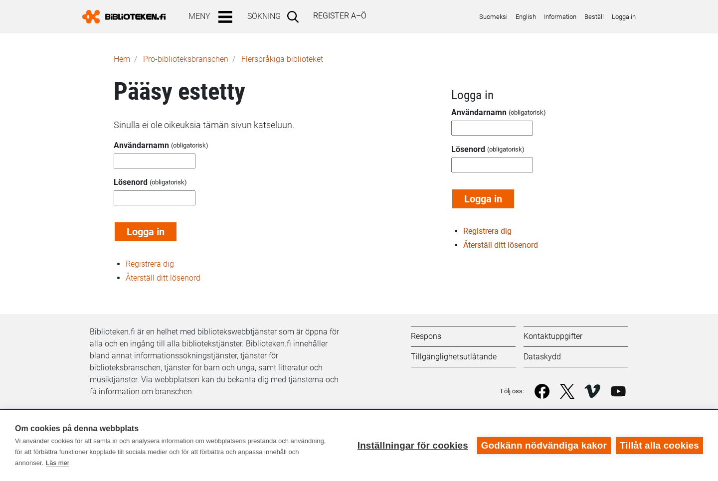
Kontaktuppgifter (553, 336)
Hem (122, 59)
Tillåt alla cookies (659, 445)
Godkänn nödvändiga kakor (544, 445)
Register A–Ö (339, 15)
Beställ (594, 16)
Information (560, 16)
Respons (426, 336)
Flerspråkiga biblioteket (282, 59)
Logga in (624, 16)
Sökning (264, 16)
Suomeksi (493, 16)
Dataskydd (542, 356)
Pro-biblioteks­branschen (185, 59)
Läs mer (57, 463)
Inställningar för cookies (413, 445)
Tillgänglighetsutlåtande (454, 356)
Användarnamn (141, 145)
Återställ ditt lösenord (163, 278)
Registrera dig (150, 264)
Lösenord (131, 182)
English (526, 16)
